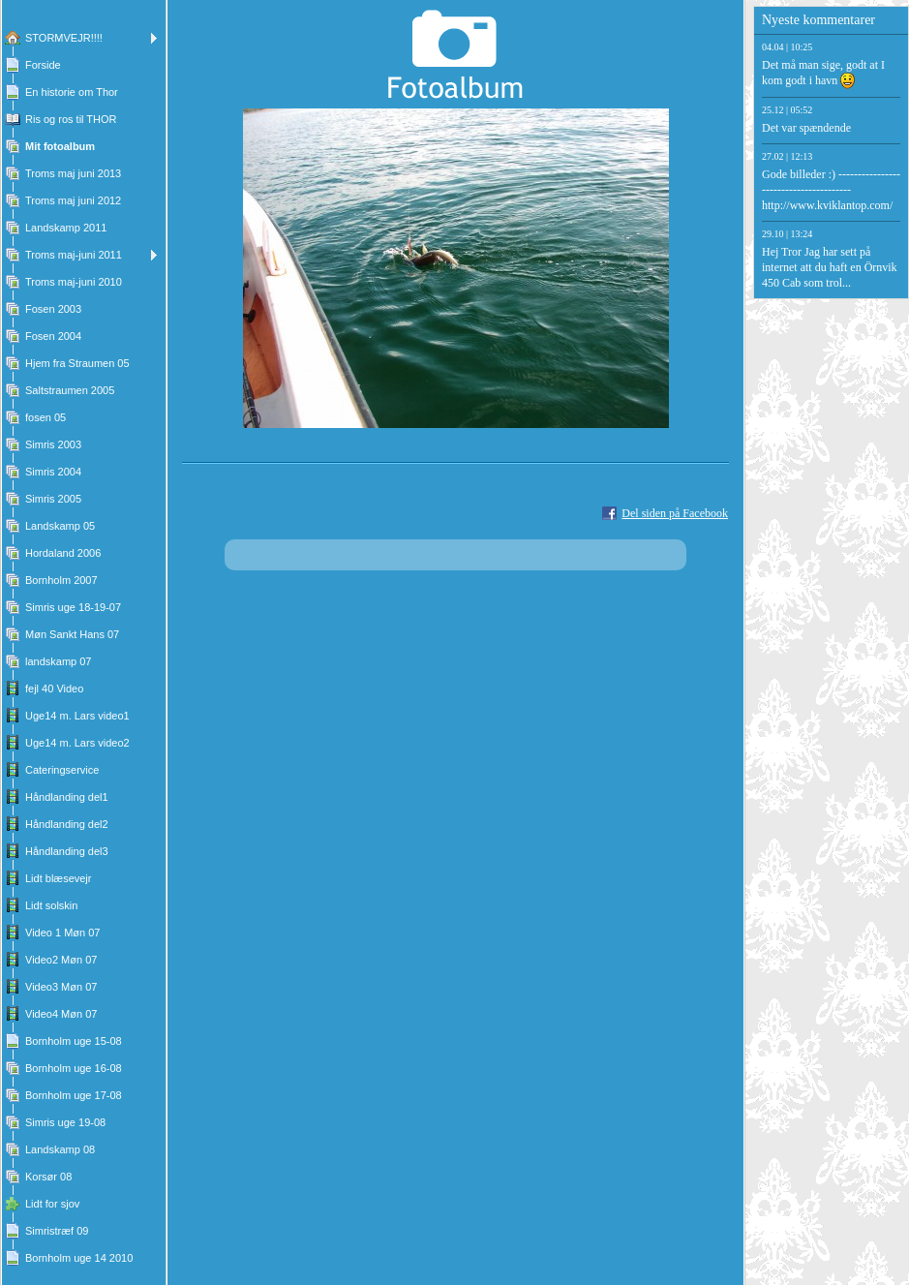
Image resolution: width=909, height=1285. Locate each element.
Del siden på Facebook (674, 513)
